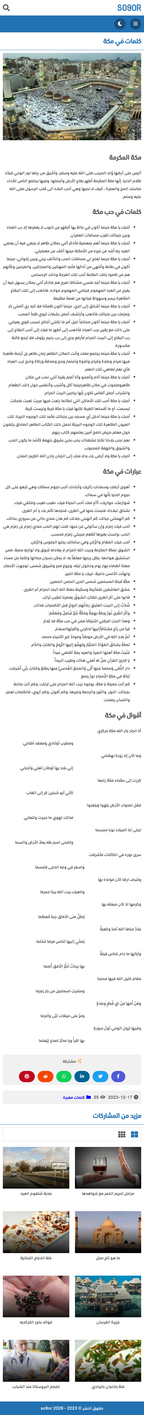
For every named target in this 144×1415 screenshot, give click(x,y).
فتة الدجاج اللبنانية (35, 1258)
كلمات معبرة (74, 1097)
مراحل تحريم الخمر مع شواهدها (108, 1193)
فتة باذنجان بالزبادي (108, 1386)
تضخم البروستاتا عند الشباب (36, 1386)
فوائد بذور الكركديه (36, 1322)
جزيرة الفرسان (108, 1322)
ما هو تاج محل (108, 1258)
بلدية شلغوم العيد (36, 1193)
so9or (129, 8)
